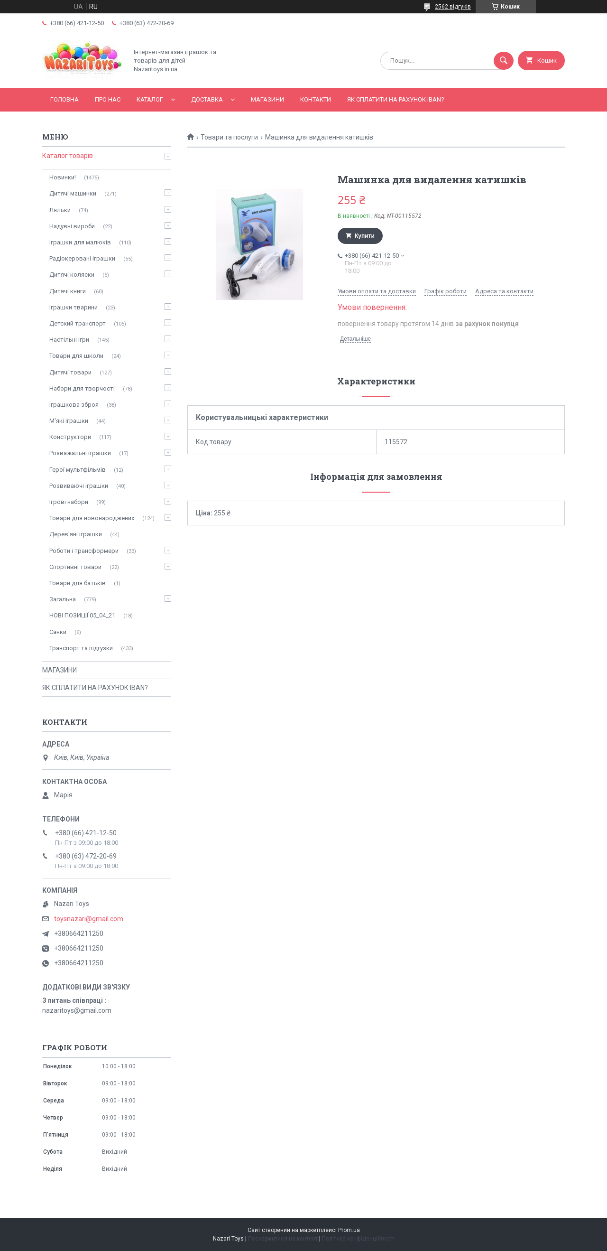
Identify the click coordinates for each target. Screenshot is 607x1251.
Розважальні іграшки (80, 453)
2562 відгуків (453, 6)
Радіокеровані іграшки (82, 258)
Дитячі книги (67, 291)
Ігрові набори (68, 501)
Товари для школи (76, 355)
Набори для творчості (82, 388)
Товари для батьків (77, 583)
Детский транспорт (77, 323)
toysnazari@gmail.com (88, 919)
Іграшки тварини (73, 307)
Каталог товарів (67, 155)
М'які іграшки (68, 420)
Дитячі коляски (71, 274)
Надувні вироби (72, 226)
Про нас (107, 99)
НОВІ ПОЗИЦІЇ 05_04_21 (82, 615)
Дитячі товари (70, 372)
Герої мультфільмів (77, 469)
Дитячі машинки (72, 193)
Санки (57, 631)
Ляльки (60, 210)
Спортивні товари (75, 566)
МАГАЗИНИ (267, 99)
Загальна (62, 599)
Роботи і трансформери (84, 550)
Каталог (150, 99)
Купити (365, 236)
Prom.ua (349, 1230)
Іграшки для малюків (80, 242)
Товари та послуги (229, 137)
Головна (64, 99)
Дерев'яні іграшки (75, 534)
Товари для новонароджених (91, 518)
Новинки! (62, 177)
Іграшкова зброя (74, 404)
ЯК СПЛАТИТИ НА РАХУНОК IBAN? (395, 99)
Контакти (315, 99)
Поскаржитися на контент (283, 1238)
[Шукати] (504, 61)
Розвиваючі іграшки (78, 485)
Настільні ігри (69, 339)
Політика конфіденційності (358, 1238)
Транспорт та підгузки (81, 648)
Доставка (207, 99)
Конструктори (70, 436)
